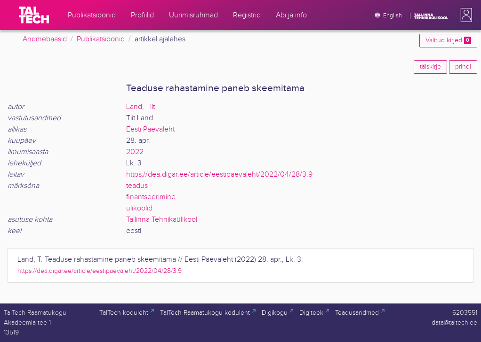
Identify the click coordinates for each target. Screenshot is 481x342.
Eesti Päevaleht (150, 129)
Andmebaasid (45, 39)
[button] (464, 15)
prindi (463, 66)
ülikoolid (139, 208)
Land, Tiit (140, 106)
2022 (135, 152)
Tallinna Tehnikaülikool (161, 219)
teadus (137, 185)
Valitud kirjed (448, 40)
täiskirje (430, 66)
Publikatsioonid (101, 39)
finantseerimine (151, 197)
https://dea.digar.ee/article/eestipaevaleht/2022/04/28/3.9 (219, 174)
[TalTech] (34, 15)
